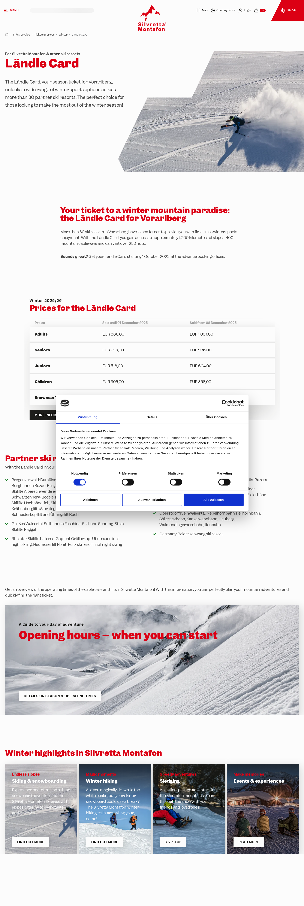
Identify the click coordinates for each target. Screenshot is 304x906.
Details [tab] (152, 417)
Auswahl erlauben (152, 500)
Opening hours (223, 10)
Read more (248, 842)
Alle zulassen (213, 500)
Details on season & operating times (60, 696)
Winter (63, 34)
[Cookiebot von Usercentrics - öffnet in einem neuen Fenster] (225, 403)
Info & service (21, 34)
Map (202, 10)
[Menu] (15, 10)
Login (244, 10)
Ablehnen (90, 500)
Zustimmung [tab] (87, 417)
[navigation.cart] (260, 10)
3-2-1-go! (173, 842)
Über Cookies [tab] (216, 417)
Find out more (30, 842)
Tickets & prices (44, 34)
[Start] (7, 34)
